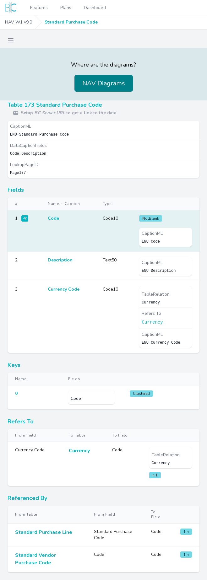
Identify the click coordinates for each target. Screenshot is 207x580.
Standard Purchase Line (43, 532)
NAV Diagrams (103, 83)
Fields (16, 190)
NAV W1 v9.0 (18, 22)
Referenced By (27, 498)
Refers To (21, 421)
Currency (152, 322)
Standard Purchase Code (71, 22)
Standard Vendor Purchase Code (35, 559)
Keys (14, 365)
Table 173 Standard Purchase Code (55, 105)
